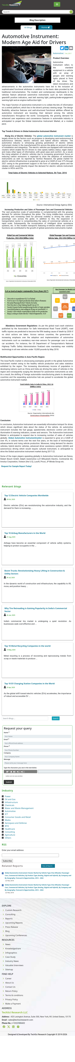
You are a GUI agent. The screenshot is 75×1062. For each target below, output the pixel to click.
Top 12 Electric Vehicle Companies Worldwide (26, 495)
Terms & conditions (12, 995)
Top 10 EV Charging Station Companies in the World (29, 683)
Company (7, 753)
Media (7, 820)
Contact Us (8, 986)
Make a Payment (11, 1003)
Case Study (8, 956)
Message (7, 759)
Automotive (10, 811)
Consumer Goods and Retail (18, 817)
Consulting (10, 832)
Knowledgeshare (11, 948)
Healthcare (10, 829)
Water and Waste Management (19, 808)
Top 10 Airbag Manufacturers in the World (24, 533)
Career (6, 978)
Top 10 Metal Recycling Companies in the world (27, 646)
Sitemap (7, 969)
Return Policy (10, 991)
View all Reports (47, 866)
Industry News (10, 961)
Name (6, 732)
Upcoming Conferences (14, 935)
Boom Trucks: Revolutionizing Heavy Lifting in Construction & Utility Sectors (34, 572)
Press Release (10, 926)
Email (6, 739)
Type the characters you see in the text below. (20, 768)
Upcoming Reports (12, 922)
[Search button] (71, 11)
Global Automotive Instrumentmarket (25, 438)
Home (45, 27)
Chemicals (9, 805)
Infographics (9, 952)
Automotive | (62, 53)
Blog (5, 931)
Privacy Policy (10, 999)
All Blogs (28, 27)
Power (8, 796)
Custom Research (11, 910)
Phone (7, 746)
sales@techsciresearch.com (20, 1020)
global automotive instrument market (54, 136)
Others (8, 837)
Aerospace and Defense (16, 823)
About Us (8, 982)
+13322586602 (18, 1023)
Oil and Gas (10, 799)
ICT (6, 814)
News (6, 944)
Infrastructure (11, 802)
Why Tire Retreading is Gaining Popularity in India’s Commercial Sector (35, 610)
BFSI (7, 826)
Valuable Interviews (12, 965)
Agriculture (10, 834)
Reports (7, 918)
